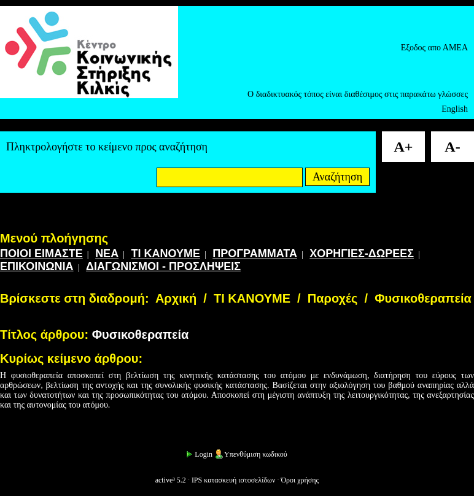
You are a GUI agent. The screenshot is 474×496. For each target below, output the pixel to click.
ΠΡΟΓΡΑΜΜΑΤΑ (254, 253)
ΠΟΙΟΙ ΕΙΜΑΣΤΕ (41, 253)
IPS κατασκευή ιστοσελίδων (234, 480)
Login (198, 454)
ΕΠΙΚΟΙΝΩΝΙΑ (37, 266)
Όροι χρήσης (300, 480)
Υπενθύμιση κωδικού (250, 454)
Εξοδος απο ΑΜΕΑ (434, 47)
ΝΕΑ (106, 253)
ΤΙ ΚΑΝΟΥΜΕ (165, 253)
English (454, 109)
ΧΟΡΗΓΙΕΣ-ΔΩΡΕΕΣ (361, 253)
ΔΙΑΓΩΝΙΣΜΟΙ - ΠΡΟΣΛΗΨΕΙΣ (163, 266)
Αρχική (175, 298)
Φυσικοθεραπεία (423, 298)
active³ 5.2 (170, 480)
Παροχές (333, 298)
